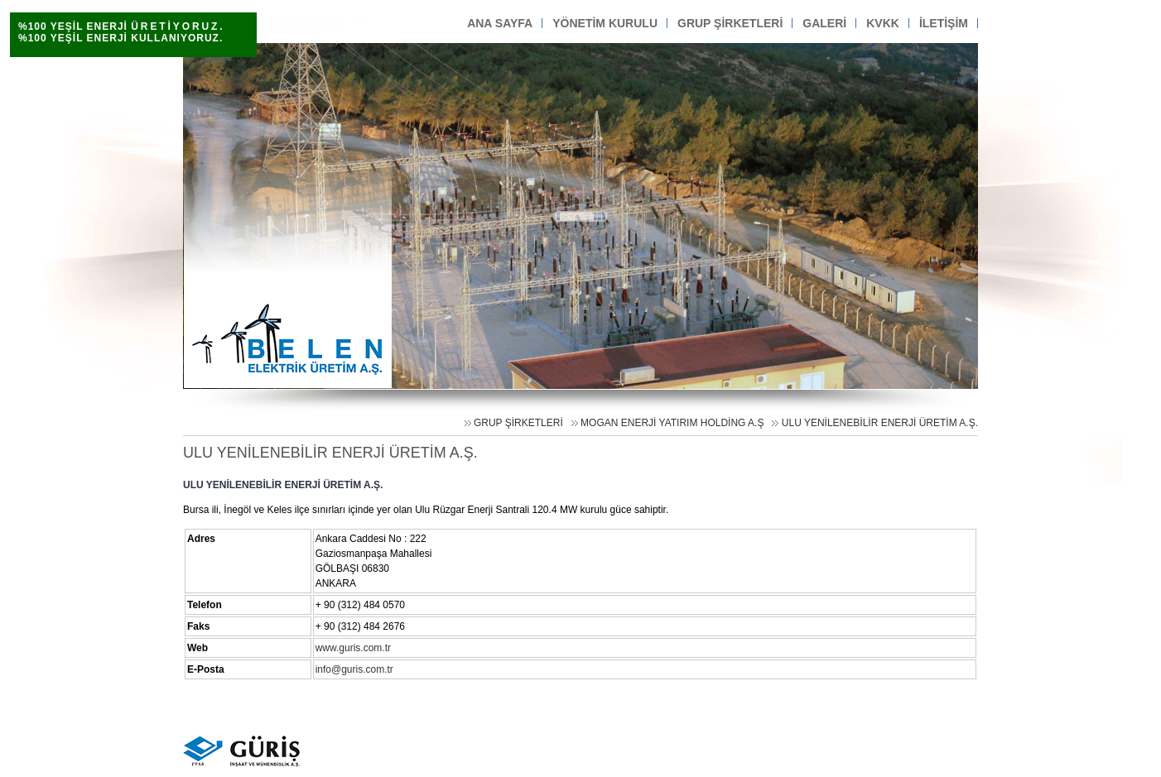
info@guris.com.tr (354, 669)
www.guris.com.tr (353, 648)
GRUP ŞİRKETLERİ (518, 423)
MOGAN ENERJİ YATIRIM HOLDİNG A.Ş (672, 423)
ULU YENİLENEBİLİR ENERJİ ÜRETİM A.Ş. (880, 423)
